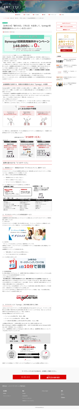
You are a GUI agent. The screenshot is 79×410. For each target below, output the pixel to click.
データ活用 (27, 15)
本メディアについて (66, 24)
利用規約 (4, 394)
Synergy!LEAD (24, 396)
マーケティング (53, 15)
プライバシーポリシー (7, 396)
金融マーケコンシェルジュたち (66, 27)
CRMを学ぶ (63, 398)
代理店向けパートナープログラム (28, 401)
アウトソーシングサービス (27, 399)
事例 (44, 15)
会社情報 (5, 391)
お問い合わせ (26, 378)
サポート (62, 395)
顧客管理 (18, 15)
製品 (23, 391)
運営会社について (66, 30)
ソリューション (45, 391)
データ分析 (36, 15)
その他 (62, 15)
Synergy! (23, 394)
